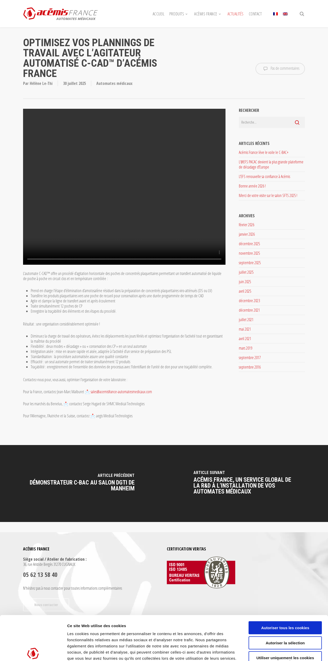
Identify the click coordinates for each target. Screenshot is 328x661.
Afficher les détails (282, 651)
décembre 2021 (249, 310)
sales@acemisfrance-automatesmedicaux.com (121, 391)
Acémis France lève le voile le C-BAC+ (264, 152)
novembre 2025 (249, 253)
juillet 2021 (246, 319)
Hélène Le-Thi (41, 83)
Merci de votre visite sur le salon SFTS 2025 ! (268, 195)
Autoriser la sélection (285, 597)
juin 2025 (245, 281)
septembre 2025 (250, 262)
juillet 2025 (246, 272)
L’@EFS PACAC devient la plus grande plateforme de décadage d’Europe (271, 164)
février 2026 (246, 225)
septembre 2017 (250, 357)
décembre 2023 (249, 300)
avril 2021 (245, 338)
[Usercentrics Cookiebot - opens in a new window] (33, 651)
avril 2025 (245, 291)
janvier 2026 (247, 234)
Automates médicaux (114, 83)
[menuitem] (275, 14)
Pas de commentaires (280, 69)
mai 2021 (245, 329)
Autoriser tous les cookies (285, 582)
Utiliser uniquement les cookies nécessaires (285, 614)
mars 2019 (245, 348)
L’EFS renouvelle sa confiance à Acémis (264, 176)
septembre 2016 (250, 367)
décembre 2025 (249, 243)
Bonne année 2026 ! (252, 186)
